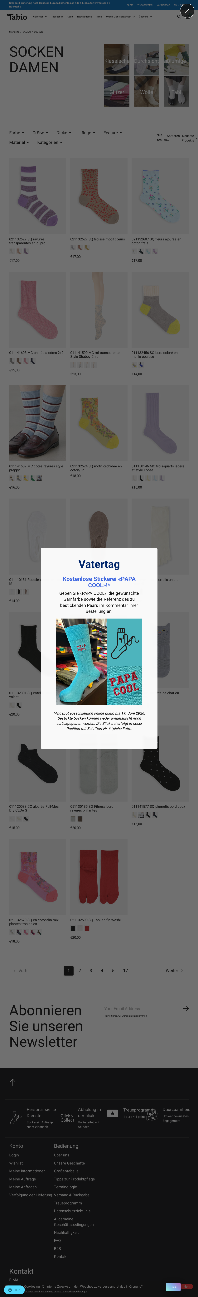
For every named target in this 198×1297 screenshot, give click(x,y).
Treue (173, 1286)
